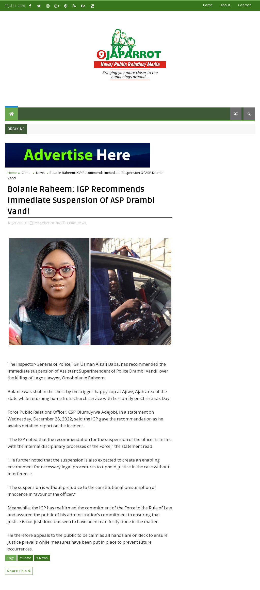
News (40, 172)
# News (42, 558)
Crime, (72, 222)
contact (244, 5)
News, (82, 222)
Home (208, 5)
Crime (26, 172)
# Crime (25, 558)
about (225, 5)
